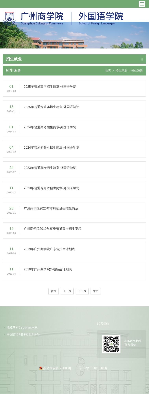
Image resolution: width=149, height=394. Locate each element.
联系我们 (103, 323)
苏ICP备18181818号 (93, 368)
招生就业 (121, 70)
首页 (108, 70)
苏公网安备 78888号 (57, 368)
